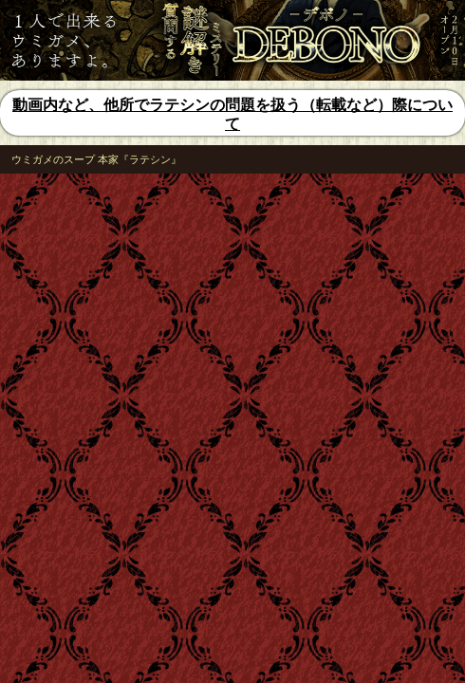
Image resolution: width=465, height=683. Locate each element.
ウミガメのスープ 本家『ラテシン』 (96, 159)
